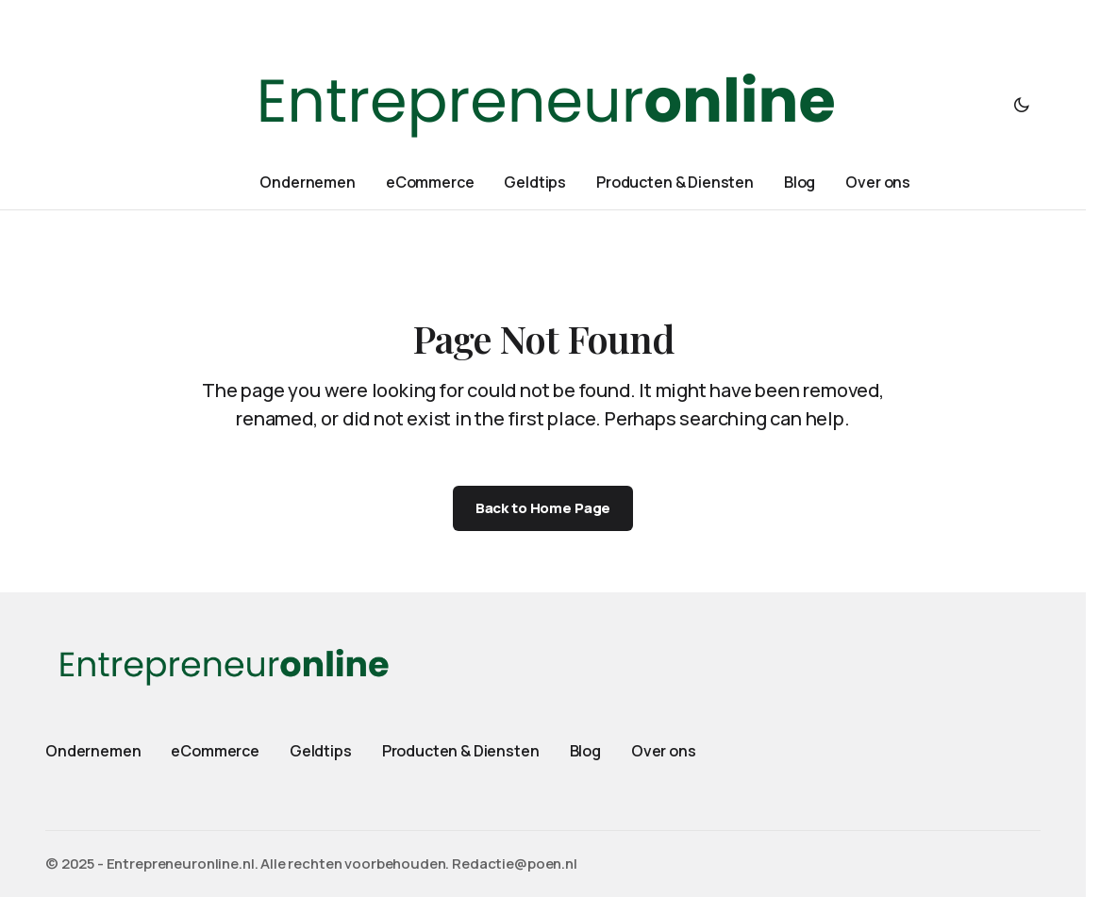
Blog (585, 750)
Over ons (663, 750)
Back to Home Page (542, 508)
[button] (1022, 105)
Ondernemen (93, 750)
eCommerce (215, 750)
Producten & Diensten (461, 750)
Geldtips (321, 750)
